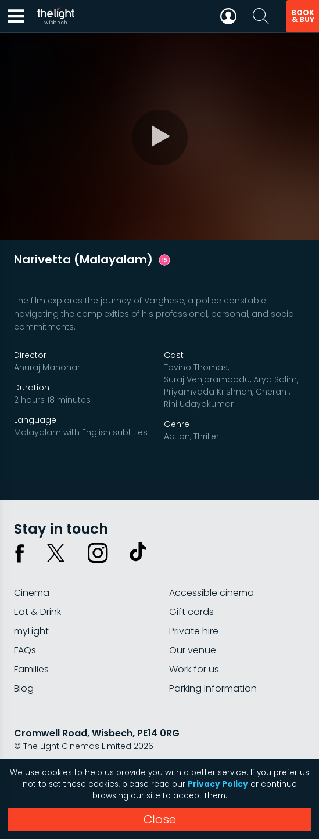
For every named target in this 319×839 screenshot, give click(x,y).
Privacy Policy (218, 784)
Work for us (194, 669)
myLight (31, 631)
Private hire (193, 631)
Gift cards (191, 612)
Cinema (31, 592)
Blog (24, 688)
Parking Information (213, 688)
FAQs (25, 650)
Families (31, 669)
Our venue (192, 650)
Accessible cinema (211, 592)
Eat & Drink (37, 612)
